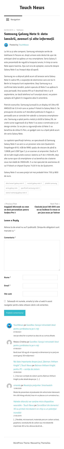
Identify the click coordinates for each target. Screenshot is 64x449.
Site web (8, 293)
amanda (17, 385)
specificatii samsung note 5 (30, 188)
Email (7, 285)
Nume (7, 277)
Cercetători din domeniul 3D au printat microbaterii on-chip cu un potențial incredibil (35, 409)
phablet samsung (51, 183)
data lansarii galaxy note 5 (15, 183)
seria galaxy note (11, 188)
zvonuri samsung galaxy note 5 (16, 192)
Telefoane (19, 30)
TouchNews (24, 44)
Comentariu (10, 237)
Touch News (32, 7)
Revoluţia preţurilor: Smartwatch (38, 385)
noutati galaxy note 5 (34, 183)
